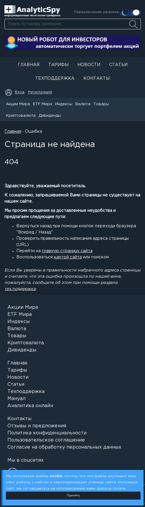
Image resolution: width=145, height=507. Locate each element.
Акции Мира (18, 104)
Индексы (63, 104)
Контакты (96, 78)
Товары (101, 104)
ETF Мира (42, 104)
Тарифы (58, 65)
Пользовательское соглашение (46, 440)
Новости (88, 65)
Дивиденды (50, 115)
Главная (28, 65)
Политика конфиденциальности (47, 433)
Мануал (16, 398)
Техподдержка (54, 78)
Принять (73, 495)
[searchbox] (72, 24)
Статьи (118, 65)
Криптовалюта (21, 115)
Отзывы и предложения (36, 426)
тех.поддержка (20, 289)
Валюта (82, 104)
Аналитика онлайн (30, 406)
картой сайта (68, 257)
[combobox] (72, 24)
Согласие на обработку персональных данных (64, 447)
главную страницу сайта (67, 251)
